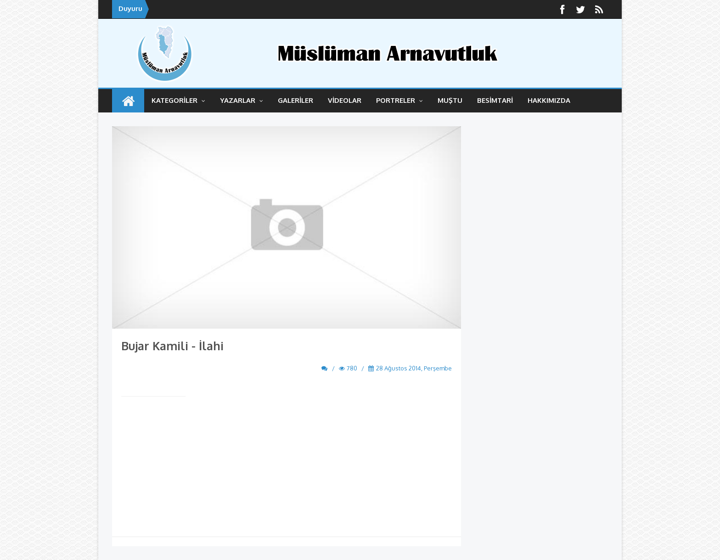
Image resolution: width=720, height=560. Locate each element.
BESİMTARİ (495, 100)
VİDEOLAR (344, 100)
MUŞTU (450, 100)
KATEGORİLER (178, 100)
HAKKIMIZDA (549, 100)
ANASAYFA (128, 100)
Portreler (399, 100)
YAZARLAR (241, 100)
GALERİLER (295, 100)
